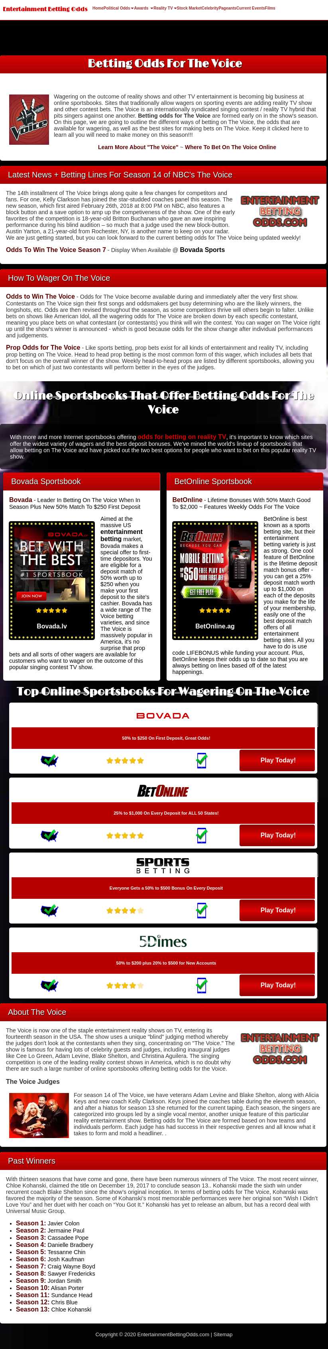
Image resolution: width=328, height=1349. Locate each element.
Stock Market (189, 8)
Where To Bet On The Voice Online (230, 147)
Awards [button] (143, 8)
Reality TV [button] (165, 8)
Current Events (250, 8)
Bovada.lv (52, 626)
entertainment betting (121, 535)
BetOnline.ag (215, 626)
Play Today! (278, 760)
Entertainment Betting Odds (45, 9)
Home (98, 8)
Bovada (20, 499)
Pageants (227, 8)
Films (270, 8)
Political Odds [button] (119, 8)
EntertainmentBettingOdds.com (173, 1334)
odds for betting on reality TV (181, 436)
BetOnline (188, 499)
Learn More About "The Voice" (138, 147)
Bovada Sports (202, 249)
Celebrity (210, 8)
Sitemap (223, 1334)
